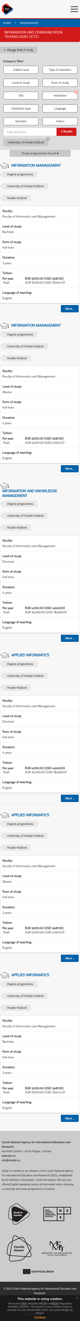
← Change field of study (18, 50)
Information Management (36, 165)
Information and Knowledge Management (29, 493)
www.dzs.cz (9, 1155)
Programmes (29, 22)
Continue (40, 1317)
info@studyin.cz (11, 1160)
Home (7, 22)
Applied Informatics (30, 655)
